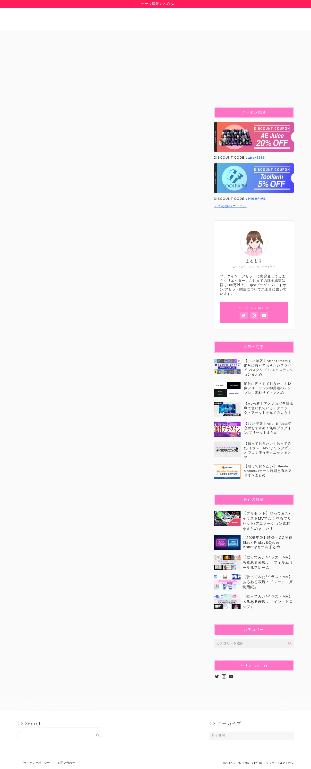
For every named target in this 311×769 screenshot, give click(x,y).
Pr (121, 35)
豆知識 (69, 35)
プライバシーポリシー (35, 762)
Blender (150, 35)
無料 (41, 35)
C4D (181, 35)
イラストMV (215, 35)
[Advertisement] (109, 315)
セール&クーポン (260, 35)
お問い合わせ (66, 762)
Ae (97, 35)
